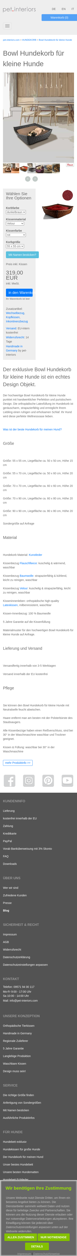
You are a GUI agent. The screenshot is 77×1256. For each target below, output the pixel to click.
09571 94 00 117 (24, 986)
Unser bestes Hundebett (18, 1164)
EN (63, 9)
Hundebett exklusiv (14, 1141)
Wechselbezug (15, 313)
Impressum (10, 934)
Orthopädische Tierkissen (18, 1025)
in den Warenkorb (21, 293)
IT (73, 9)
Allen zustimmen (20, 1237)
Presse (7, 903)
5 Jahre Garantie (13, 1048)
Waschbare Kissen (14, 1063)
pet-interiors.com (11, 40)
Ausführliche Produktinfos (19, 1117)
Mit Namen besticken (16, 1110)
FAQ (6, 856)
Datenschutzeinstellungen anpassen (25, 964)
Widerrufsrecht (15, 337)
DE (54, 9)
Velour (24, 588)
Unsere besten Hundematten (21, 1172)
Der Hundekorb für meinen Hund (23, 1157)
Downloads (10, 863)
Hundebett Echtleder (15, 1179)
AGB (6, 942)
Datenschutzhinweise (46, 1253)
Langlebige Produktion (17, 1056)
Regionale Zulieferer (15, 1040)
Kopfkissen (12, 317)
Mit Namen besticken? (22, 254)
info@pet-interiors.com (24, 1000)
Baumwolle (26, 575)
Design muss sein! (14, 1071)
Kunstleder (35, 554)
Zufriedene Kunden (15, 895)
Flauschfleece (28, 563)
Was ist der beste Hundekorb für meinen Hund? (32, 429)
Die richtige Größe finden (18, 1095)
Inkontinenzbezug (17, 321)
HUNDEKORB (29, 40)
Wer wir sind (10, 887)
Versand (11, 328)
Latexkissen (10, 605)
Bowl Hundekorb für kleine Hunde (55, 40)
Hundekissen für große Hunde (21, 1149)
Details (37, 1246)
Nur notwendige (54, 1237)
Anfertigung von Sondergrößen (22, 1102)
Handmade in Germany (17, 1033)
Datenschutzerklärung (16, 957)
